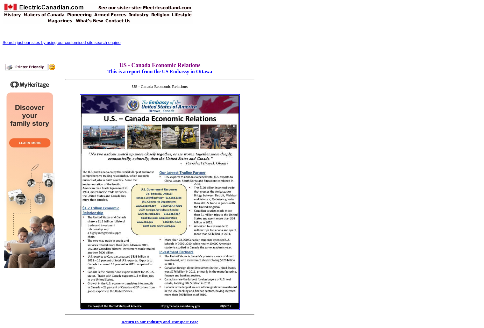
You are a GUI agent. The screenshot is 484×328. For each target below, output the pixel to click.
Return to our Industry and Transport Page (159, 321)
